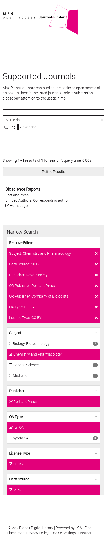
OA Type (16, 417)
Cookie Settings (63, 533)
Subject (15, 333)
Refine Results (53, 172)
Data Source (19, 479)
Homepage (16, 206)
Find (10, 127)
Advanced (28, 127)
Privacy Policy (37, 533)
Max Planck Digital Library (32, 528)
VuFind (11, 7)
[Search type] (53, 120)
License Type (19, 453)
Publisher (16, 391)
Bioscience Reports (22, 189)
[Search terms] (53, 112)
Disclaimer (15, 533)
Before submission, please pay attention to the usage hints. (48, 95)
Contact (85, 533)
